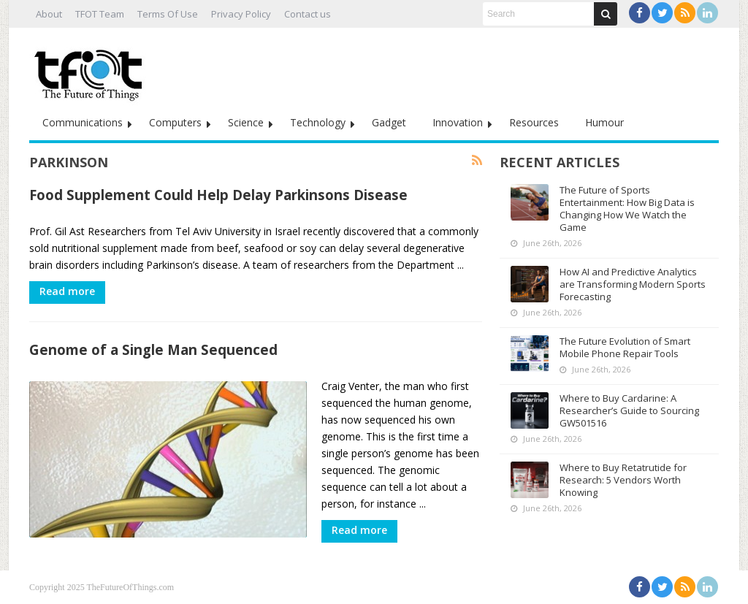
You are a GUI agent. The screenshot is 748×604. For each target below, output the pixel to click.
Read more (67, 291)
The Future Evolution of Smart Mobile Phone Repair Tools (625, 347)
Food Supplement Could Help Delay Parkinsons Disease (218, 195)
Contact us (307, 13)
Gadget (389, 122)
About (49, 13)
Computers (175, 122)
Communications (82, 122)
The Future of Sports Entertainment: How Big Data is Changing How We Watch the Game (627, 208)
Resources (534, 122)
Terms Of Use (167, 13)
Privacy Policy (241, 13)
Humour (604, 122)
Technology (318, 122)
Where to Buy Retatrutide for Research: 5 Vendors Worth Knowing (623, 480)
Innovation (457, 122)
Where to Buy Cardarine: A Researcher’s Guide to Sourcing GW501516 (629, 410)
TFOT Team (99, 13)
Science (246, 122)
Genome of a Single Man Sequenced (153, 349)
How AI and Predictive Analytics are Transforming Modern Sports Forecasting (633, 284)
